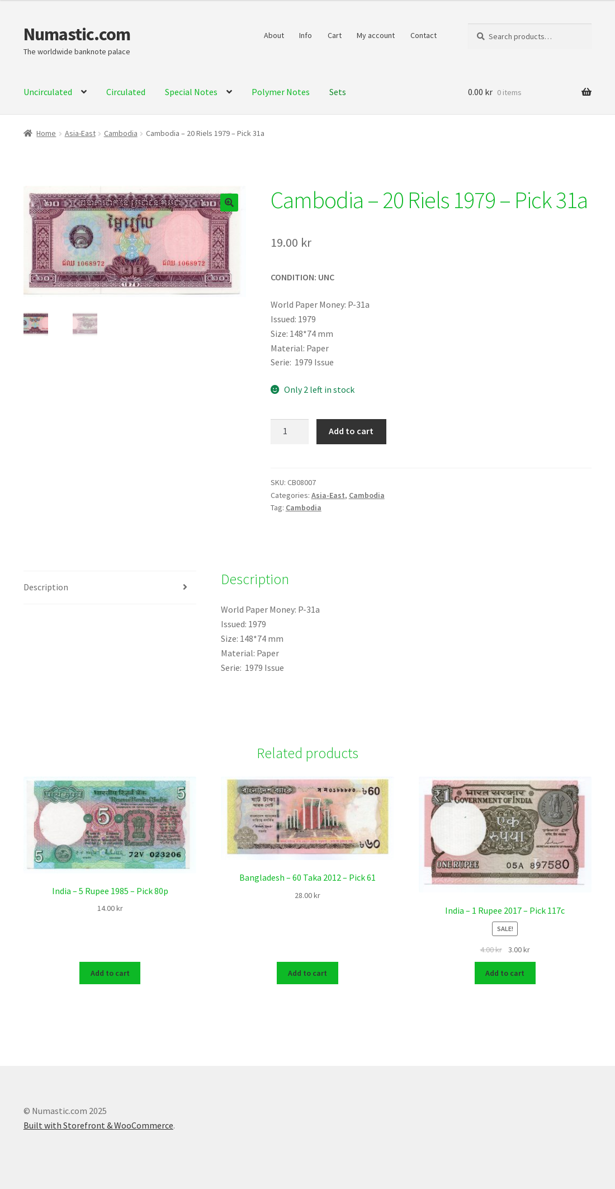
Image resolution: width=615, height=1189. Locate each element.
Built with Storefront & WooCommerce (98, 1124)
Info (305, 35)
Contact (423, 35)
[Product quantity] (290, 432)
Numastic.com (76, 34)
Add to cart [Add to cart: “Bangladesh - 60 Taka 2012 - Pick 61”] (307, 972)
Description (45, 587)
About (274, 35)
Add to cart (351, 430)
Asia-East (80, 133)
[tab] (109, 587)
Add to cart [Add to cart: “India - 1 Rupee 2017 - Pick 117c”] (504, 972)
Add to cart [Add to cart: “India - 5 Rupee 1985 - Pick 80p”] (110, 972)
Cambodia (121, 133)
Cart (335, 35)
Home (46, 133)
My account (376, 35)
